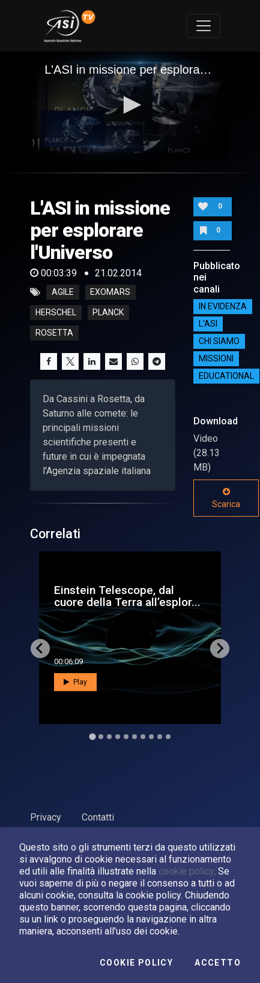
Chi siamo (219, 341)
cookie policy (186, 871)
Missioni (216, 359)
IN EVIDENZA (223, 307)
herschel (55, 313)
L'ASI (208, 324)
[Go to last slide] (40, 648)
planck (108, 313)
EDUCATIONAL (226, 376)
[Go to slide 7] (143, 736)
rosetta (54, 333)
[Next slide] (219, 648)
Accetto (218, 962)
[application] (130, 106)
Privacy (45, 817)
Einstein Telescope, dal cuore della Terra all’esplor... (127, 595)
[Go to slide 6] (134, 736)
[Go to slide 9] (159, 736)
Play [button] (75, 682)
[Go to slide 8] (151, 736)
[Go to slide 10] (168, 736)
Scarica (226, 498)
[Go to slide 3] (109, 736)
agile (63, 292)
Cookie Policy (136, 962)
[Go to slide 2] (100, 736)
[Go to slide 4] (117, 736)
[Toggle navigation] (203, 26)
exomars (110, 292)
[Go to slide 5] (126, 736)
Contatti (98, 817)
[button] (130, 105)
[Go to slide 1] (92, 736)
